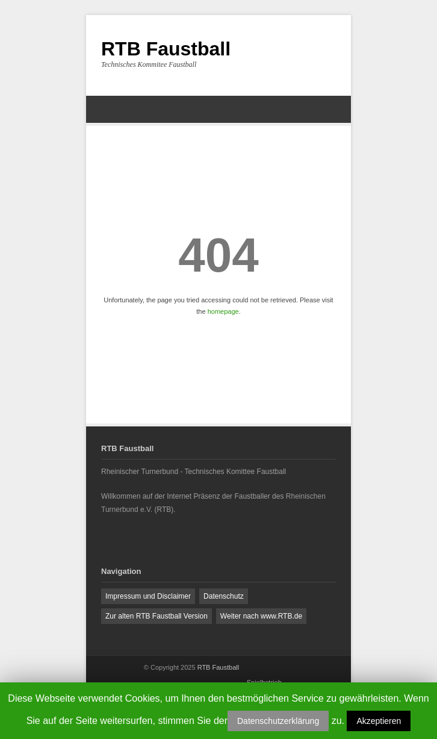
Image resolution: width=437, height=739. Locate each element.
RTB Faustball (166, 48)
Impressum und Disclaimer (148, 596)
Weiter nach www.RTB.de (261, 616)
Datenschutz (223, 596)
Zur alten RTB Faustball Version (156, 616)
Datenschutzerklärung (278, 721)
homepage (223, 311)
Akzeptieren (378, 721)
